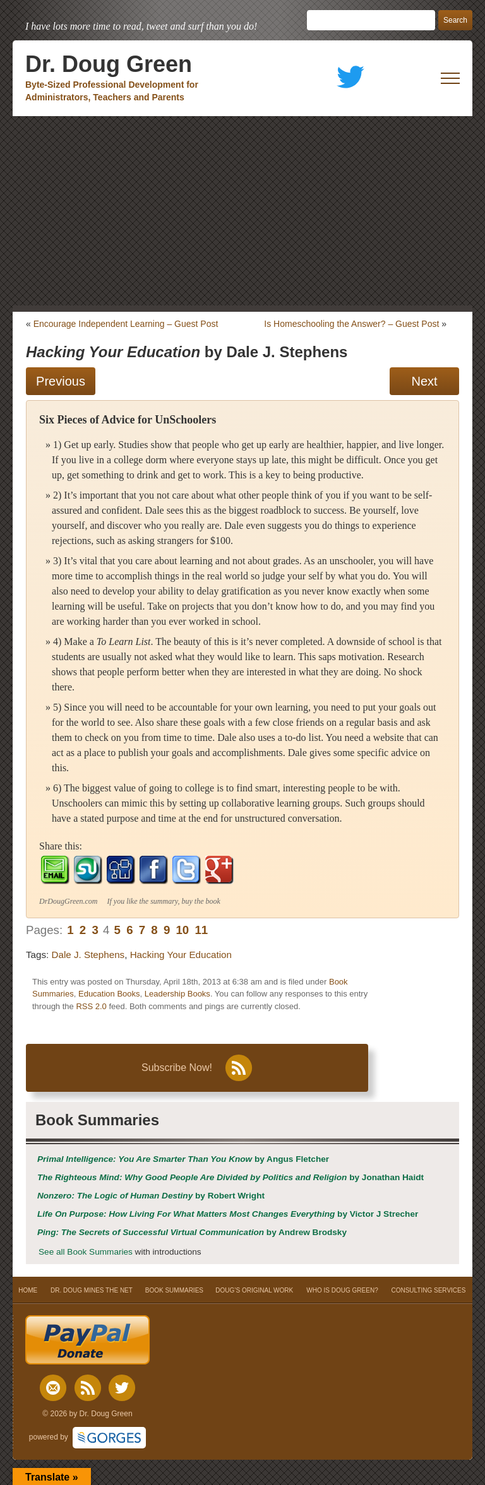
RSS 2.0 (91, 1006)
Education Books (109, 993)
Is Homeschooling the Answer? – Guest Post (351, 324)
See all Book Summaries (86, 1252)
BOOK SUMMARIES (174, 1290)
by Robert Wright (151, 1195)
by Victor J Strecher (227, 1214)
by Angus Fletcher (183, 1159)
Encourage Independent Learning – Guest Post (126, 324)
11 (201, 930)
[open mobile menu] (450, 78)
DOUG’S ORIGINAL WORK (254, 1290)
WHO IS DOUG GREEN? (342, 1290)
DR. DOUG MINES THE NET (92, 1290)
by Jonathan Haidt (230, 1177)
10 (182, 930)
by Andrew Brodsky (192, 1232)
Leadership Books (177, 993)
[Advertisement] (242, 210)
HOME (28, 1290)
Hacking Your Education (181, 954)
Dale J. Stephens (88, 954)
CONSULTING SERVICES (428, 1290)
